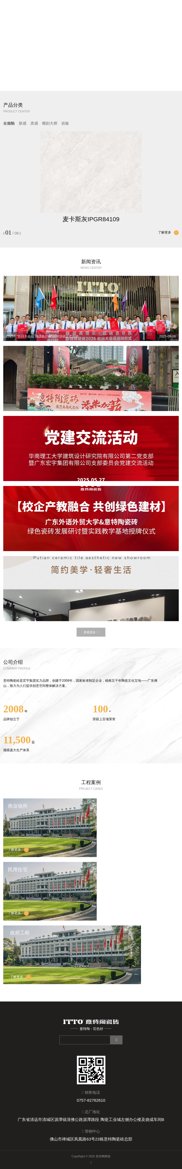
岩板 (65, 123)
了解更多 (168, 232)
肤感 (22, 123)
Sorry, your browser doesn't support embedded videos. (91, 45)
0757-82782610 (91, 1100)
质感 (34, 123)
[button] (89, 86)
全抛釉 (9, 123)
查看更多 (91, 632)
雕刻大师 (49, 123)
